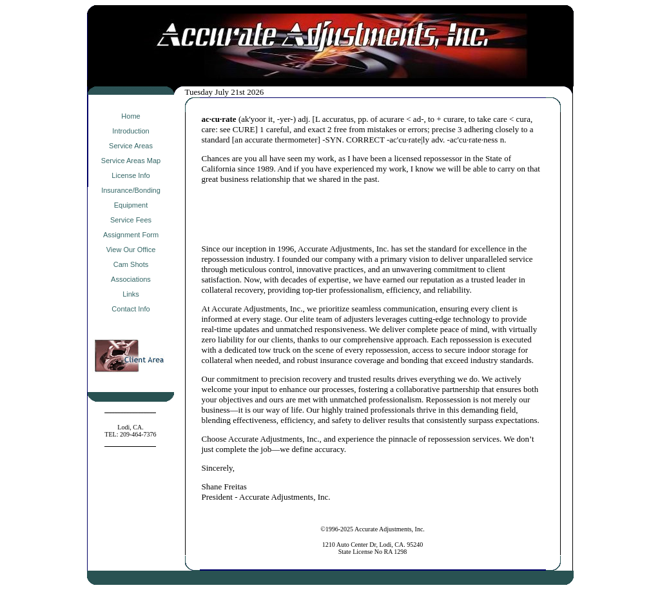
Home (130, 116)
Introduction (130, 131)
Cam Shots (130, 264)
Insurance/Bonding (130, 190)
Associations (131, 279)
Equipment (131, 205)
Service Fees (130, 220)
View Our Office (131, 249)
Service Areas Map (130, 160)
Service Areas (131, 146)
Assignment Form (131, 235)
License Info (131, 175)
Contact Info (131, 309)
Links (130, 294)
